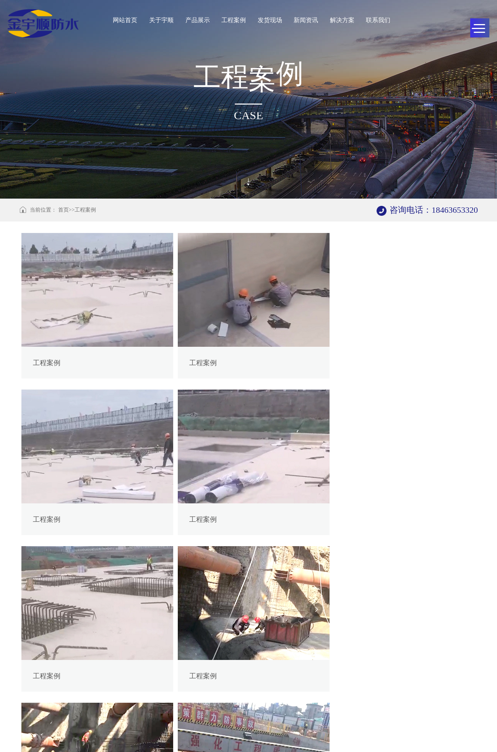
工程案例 (233, 20)
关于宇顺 (161, 20)
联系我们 (378, 20)
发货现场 (270, 20)
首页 (63, 210)
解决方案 (342, 20)
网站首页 (125, 20)
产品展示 (197, 20)
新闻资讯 (306, 20)
